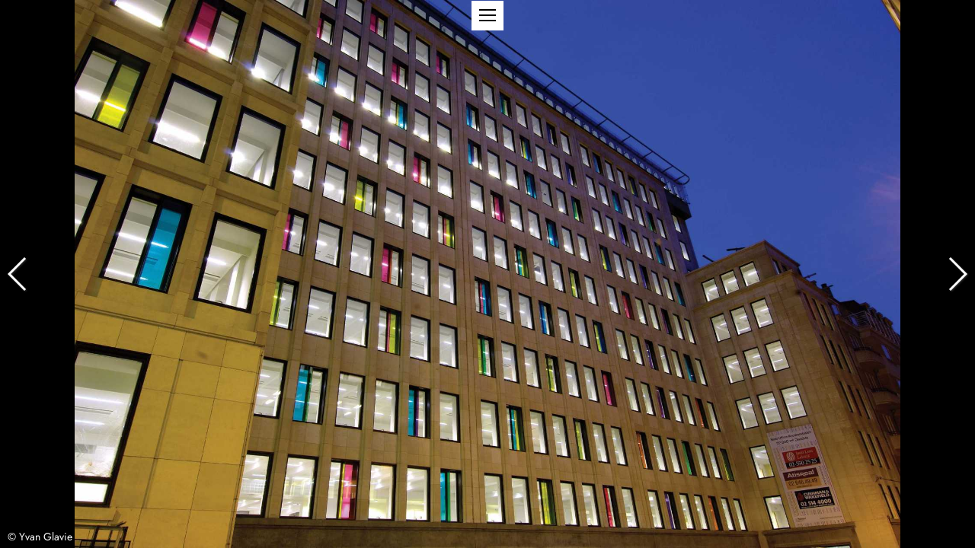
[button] (487, 15)
